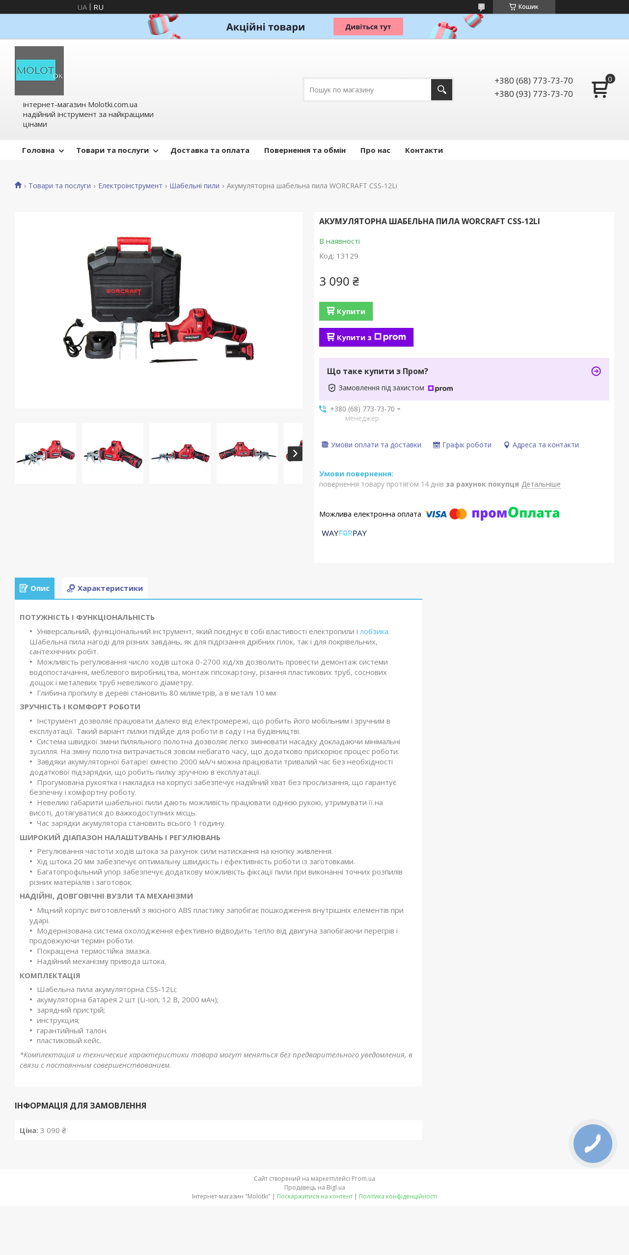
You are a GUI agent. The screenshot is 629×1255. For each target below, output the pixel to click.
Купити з (371, 337)
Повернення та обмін (305, 150)
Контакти (424, 150)
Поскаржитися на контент (315, 1196)
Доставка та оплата (209, 150)
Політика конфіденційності (398, 1196)
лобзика (374, 631)
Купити (351, 311)
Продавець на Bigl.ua (314, 1187)
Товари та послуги (112, 150)
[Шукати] (441, 89)
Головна (38, 150)
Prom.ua (363, 1178)
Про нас (375, 150)
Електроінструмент (130, 185)
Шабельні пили (194, 185)
